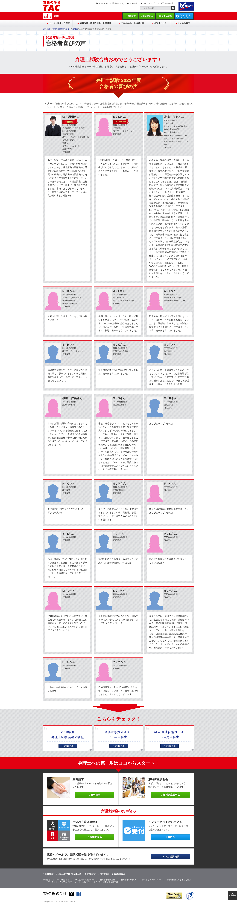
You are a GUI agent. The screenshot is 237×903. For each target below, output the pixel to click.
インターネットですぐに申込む (185, 16)
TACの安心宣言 (62, 880)
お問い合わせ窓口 (167, 3)
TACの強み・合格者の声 (133, 23)
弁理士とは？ (160, 23)
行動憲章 (46, 880)
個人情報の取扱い (128, 880)
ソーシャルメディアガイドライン (62, 882)
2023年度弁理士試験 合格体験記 (67, 734)
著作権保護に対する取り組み (179, 880)
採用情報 (104, 874)
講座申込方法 (165, 16)
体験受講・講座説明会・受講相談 (95, 23)
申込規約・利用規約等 (84, 880)
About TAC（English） (70, 874)
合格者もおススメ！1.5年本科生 (118, 734)
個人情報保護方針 (107, 880)
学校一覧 (134, 3)
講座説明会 (148, 16)
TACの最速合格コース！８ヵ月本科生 (169, 734)
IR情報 (90, 874)
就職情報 (118, 874)
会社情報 (49, 874)
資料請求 (131, 16)
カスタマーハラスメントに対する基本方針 (100, 882)
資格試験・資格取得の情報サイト (57, 29)
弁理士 (57, 16)
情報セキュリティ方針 (151, 880)
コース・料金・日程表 (59, 23)
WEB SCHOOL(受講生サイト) (111, 3)
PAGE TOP (232, 896)
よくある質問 (184, 23)
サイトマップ (149, 3)
